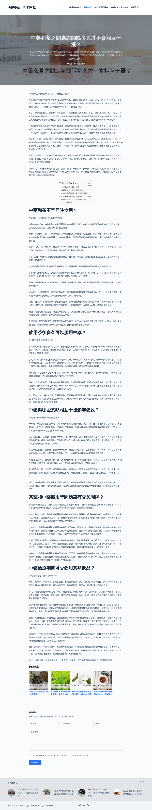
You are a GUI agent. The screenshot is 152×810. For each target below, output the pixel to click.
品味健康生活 (75, 7)
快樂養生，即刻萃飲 (22, 7)
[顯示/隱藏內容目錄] (88, 183)
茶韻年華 (135, 7)
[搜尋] (143, 7)
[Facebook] (80, 805)
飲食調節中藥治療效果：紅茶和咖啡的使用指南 (133, 792)
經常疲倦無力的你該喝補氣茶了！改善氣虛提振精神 (28, 792)
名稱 (33, 723)
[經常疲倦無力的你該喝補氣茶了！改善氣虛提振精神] (11, 792)
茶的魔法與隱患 (101, 7)
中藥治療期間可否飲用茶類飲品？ (74, 199)
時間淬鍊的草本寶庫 (119, 7)
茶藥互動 (87, 7)
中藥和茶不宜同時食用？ (71, 187)
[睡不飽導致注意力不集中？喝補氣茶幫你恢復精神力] (81, 792)
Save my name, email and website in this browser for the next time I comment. (60, 755)
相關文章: (68, 202)
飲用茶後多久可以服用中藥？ (72, 190)
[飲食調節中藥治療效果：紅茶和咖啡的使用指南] (117, 792)
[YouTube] (88, 805)
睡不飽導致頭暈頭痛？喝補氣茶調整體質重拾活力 (63, 792)
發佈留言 (35, 762)
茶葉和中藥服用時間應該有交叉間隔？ (76, 196)
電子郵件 (67, 723)
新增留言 (35, 732)
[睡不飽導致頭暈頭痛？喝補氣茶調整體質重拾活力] (46, 792)
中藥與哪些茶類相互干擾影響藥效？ (75, 193)
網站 (97, 723)
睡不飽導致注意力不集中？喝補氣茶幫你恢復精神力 (98, 792)
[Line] (84, 805)
